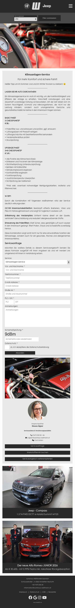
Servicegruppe (19, 16)
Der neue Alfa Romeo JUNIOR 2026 (37, 566)
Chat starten (37, 440)
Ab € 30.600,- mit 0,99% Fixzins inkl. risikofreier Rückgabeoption (37, 569)
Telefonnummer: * (13, 274)
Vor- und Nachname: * (15, 266)
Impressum (23, 592)
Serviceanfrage (37, 446)
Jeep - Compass (37, 511)
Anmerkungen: (11, 306)
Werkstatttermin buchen (37, 452)
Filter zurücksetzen (49, 18)
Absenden (20, 353)
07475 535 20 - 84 (37, 435)
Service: (8, 258)
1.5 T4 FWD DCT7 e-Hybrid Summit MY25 (37, 514)
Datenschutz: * (11, 344)
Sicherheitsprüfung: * (14, 330)
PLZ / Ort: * (9, 298)
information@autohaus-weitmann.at (37, 588)
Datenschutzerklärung (39, 347)
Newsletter (52, 592)
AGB (43, 592)
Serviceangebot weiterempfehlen (38, 459)
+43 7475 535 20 (37, 585)
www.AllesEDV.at (37, 602)
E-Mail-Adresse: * (12, 282)
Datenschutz (34, 592)
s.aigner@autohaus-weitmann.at (37, 438)
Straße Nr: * (10, 290)
